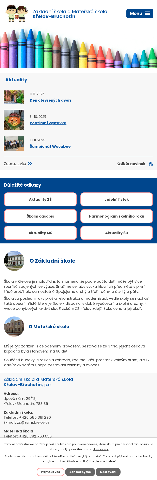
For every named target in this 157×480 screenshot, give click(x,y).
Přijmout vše (50, 472)
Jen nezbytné (80, 472)
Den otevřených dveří (50, 100)
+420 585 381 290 (35, 417)
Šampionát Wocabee (50, 146)
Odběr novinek (131, 163)
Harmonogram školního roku (116, 216)
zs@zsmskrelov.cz (33, 422)
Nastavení (108, 472)
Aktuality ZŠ (40, 199)
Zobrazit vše (15, 163)
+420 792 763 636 (35, 436)
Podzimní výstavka (48, 122)
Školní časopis (40, 216)
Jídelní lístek (116, 199)
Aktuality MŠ (40, 232)
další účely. (101, 449)
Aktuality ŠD (116, 232)
